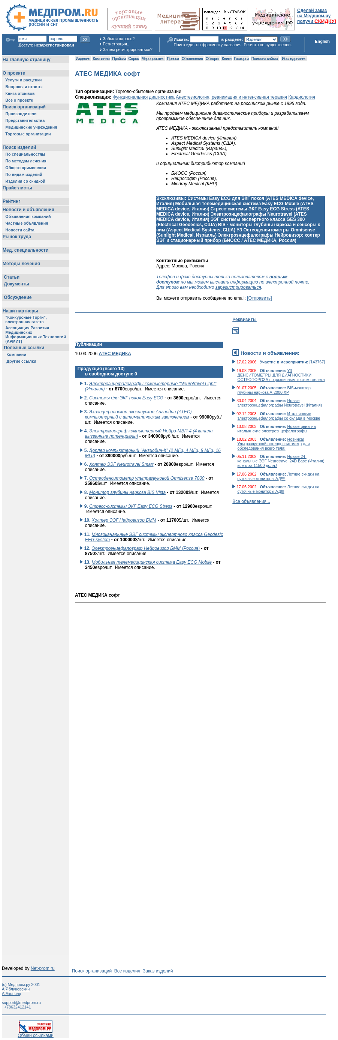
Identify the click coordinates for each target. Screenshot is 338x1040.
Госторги (241, 58)
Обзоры (212, 58)
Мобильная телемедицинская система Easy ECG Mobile (152, 562)
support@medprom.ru (21, 1002)
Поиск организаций (92, 971)
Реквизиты (244, 319)
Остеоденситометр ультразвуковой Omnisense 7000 (147, 478)
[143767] (317, 362)
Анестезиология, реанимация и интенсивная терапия (231, 97)
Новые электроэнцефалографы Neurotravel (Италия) (280, 402)
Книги (226, 58)
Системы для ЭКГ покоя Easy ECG (126, 398)
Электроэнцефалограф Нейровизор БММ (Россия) (146, 548)
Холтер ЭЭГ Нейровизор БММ (124, 520)
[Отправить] (259, 298)
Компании (101, 58)
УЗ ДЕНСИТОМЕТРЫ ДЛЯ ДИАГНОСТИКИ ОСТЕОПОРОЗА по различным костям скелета (281, 375)
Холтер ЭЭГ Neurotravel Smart (121, 464)
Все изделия (127, 971)
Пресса (172, 58)
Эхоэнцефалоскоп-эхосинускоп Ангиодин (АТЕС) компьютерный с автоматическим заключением (138, 414)
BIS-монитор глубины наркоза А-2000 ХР (274, 390)
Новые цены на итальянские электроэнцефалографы (277, 428)
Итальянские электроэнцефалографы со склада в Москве (279, 415)
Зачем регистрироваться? (128, 49)
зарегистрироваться (238, 287)
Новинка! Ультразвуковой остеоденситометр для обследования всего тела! (274, 443)
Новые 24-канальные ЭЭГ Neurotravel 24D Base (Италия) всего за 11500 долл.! (281, 461)
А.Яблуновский (16, 989)
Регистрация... (116, 44)
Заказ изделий (158, 971)
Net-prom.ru (43, 968)
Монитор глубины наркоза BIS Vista (127, 492)
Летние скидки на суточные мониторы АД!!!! (279, 476)
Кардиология (301, 97)
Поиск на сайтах (265, 58)
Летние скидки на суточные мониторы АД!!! (279, 489)
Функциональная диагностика (144, 97)
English (322, 41)
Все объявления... (251, 501)
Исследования (294, 58)
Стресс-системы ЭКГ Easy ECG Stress (130, 506)
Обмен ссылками (36, 1033)
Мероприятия (153, 58)
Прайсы (118, 58)
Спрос (133, 58)
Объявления (192, 58)
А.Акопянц (11, 993)
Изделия (83, 58)
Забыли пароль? (119, 38)
